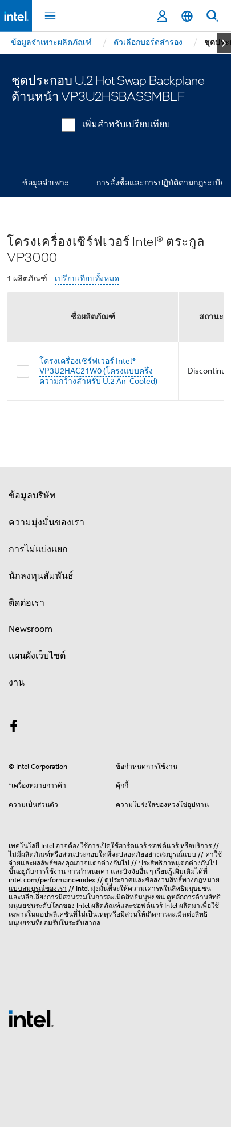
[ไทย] (187, 16)
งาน (17, 682)
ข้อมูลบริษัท (32, 495)
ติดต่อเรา (26, 603)
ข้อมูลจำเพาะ (45, 182)
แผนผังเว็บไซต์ (37, 656)
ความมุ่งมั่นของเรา (46, 522)
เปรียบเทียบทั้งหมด (87, 278)
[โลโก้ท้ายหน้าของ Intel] (31, 1018)
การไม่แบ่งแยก (38, 549)
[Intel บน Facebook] (13, 728)
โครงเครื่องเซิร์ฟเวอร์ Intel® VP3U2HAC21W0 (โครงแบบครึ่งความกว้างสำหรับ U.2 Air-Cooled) (98, 371)
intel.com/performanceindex (52, 879)
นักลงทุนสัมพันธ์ (41, 576)
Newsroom (30, 629)
